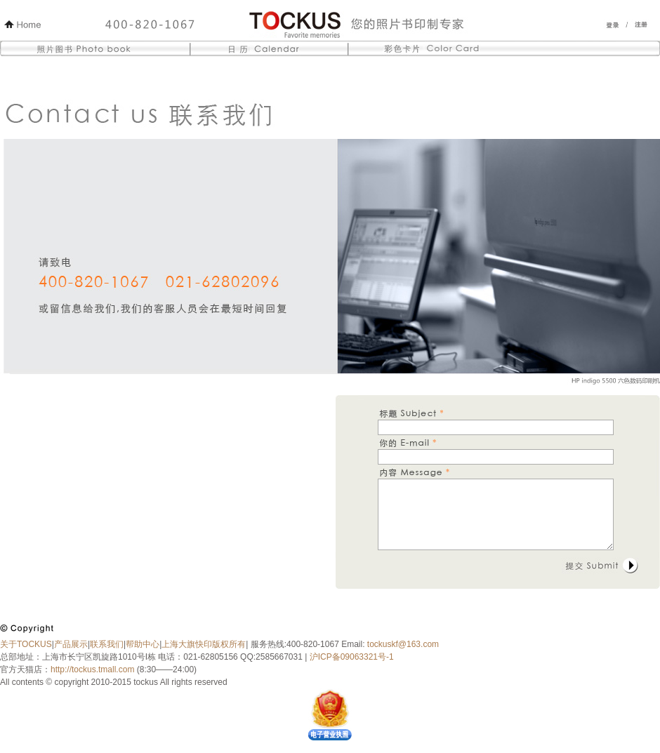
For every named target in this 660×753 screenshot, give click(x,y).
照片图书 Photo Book (97, 50)
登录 (612, 24)
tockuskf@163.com (403, 644)
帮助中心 (142, 644)
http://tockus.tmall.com (92, 669)
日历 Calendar (269, 50)
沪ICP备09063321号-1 (350, 657)
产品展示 (71, 644)
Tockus (361, 24)
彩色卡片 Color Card (502, 50)
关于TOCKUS (26, 644)
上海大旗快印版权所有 (203, 644)
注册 (641, 24)
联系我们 (107, 644)
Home (22, 24)
